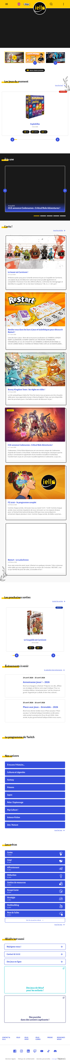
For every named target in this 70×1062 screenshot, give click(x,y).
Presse (50, 1037)
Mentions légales (10, 1059)
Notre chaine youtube (35, 70)
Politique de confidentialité (26, 1059)
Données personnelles (43, 1059)
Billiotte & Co (62, 1059)
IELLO (18, 1037)
